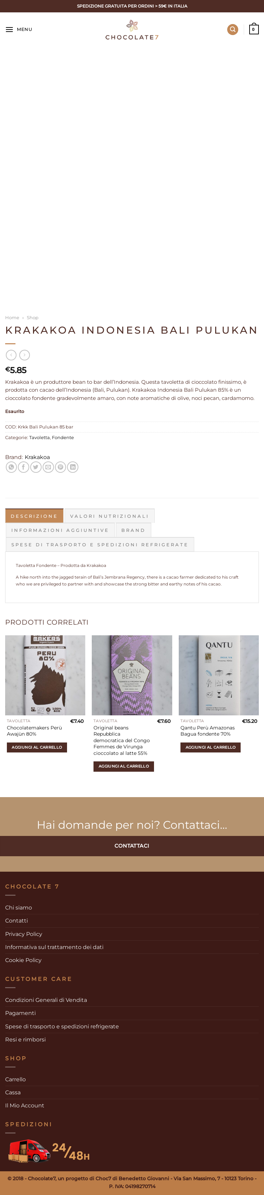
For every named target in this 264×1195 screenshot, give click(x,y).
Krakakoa (37, 457)
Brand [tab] (133, 530)
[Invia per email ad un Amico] (48, 467)
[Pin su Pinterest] (60, 467)
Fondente (63, 437)
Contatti (16, 920)
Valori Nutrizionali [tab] (109, 515)
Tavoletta (39, 437)
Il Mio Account (24, 1105)
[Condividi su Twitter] (36, 467)
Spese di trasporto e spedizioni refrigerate (62, 1026)
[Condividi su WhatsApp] (11, 467)
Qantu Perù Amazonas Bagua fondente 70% (207, 730)
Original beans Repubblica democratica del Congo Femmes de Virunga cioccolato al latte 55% (122, 740)
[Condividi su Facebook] (23, 467)
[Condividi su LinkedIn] (72, 467)
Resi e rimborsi (25, 1039)
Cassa (13, 1092)
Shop (32, 317)
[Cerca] (233, 29)
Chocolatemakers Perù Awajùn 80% (34, 730)
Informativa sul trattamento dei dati (54, 946)
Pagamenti (20, 1012)
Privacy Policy (23, 933)
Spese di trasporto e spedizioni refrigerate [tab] (100, 544)
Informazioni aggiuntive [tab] (60, 530)
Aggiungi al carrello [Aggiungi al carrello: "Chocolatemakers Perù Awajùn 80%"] (37, 747)
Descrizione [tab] (34, 515)
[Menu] (18, 29)
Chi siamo (18, 907)
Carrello (15, 1078)
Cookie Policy (23, 960)
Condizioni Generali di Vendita (46, 999)
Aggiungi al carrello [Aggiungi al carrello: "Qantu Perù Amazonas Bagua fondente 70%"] (211, 747)
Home (12, 317)
